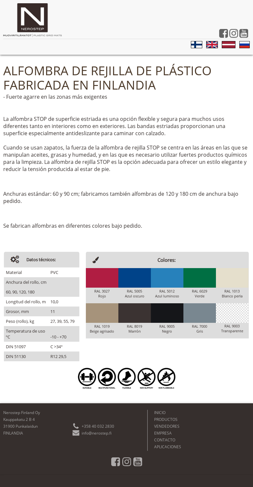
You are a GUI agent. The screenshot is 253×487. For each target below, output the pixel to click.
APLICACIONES (167, 447)
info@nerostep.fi (97, 433)
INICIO (160, 412)
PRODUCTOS (166, 419)
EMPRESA (163, 433)
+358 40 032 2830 (98, 426)
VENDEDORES (167, 426)
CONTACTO (164, 440)
